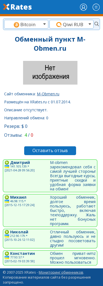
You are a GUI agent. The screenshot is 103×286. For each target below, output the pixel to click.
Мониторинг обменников (61, 272)
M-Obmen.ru (48, 93)
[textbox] (26, 24)
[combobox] (26, 24)
